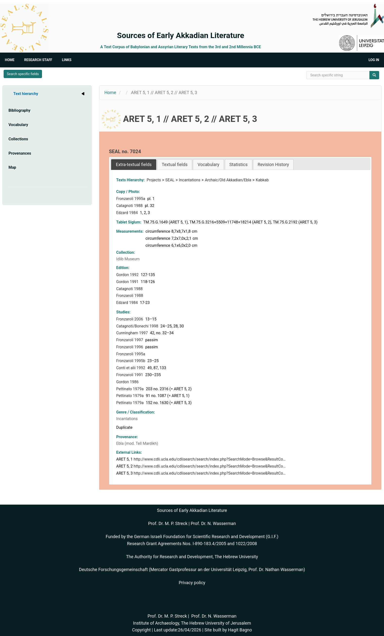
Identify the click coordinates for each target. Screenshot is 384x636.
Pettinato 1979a (130, 389)
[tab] (133, 164)
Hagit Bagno (240, 629)
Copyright (141, 629)
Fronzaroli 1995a (131, 198)
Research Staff (38, 60)
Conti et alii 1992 (131, 368)
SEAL (170, 180)
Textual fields (175, 164)
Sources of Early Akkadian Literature (180, 35)
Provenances (19, 153)
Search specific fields (23, 74)
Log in (373, 60)
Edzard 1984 (127, 212)
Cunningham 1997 (132, 333)
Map (12, 167)
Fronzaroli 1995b (131, 360)
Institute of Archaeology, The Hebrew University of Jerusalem (192, 623)
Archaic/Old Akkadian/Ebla (228, 180)
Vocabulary (18, 124)
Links (66, 60)
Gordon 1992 (127, 274)
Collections (18, 139)
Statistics (238, 164)
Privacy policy (192, 582)
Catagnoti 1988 (130, 205)
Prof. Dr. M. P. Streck (168, 523)
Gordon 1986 (127, 382)
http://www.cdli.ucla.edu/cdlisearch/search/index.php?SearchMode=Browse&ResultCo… (210, 459)
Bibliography (19, 110)
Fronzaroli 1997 (130, 340)
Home (10, 60)
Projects (154, 180)
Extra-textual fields (134, 164)
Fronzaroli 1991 (130, 375)
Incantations (189, 180)
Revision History (273, 164)
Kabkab (262, 180)
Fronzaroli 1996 (130, 347)
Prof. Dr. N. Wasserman (213, 523)
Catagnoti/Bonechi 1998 (137, 326)
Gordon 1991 (127, 281)
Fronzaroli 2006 (130, 319)
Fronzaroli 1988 (130, 295)
